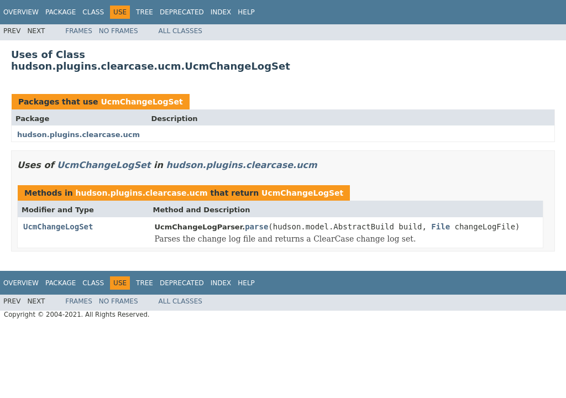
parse (256, 226)
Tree (144, 12)
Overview (21, 12)
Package (60, 12)
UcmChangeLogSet (141, 101)
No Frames (118, 31)
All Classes (180, 31)
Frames (78, 31)
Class (93, 12)
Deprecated (182, 12)
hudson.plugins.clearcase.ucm (78, 134)
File (440, 226)
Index (221, 12)
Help (246, 12)
